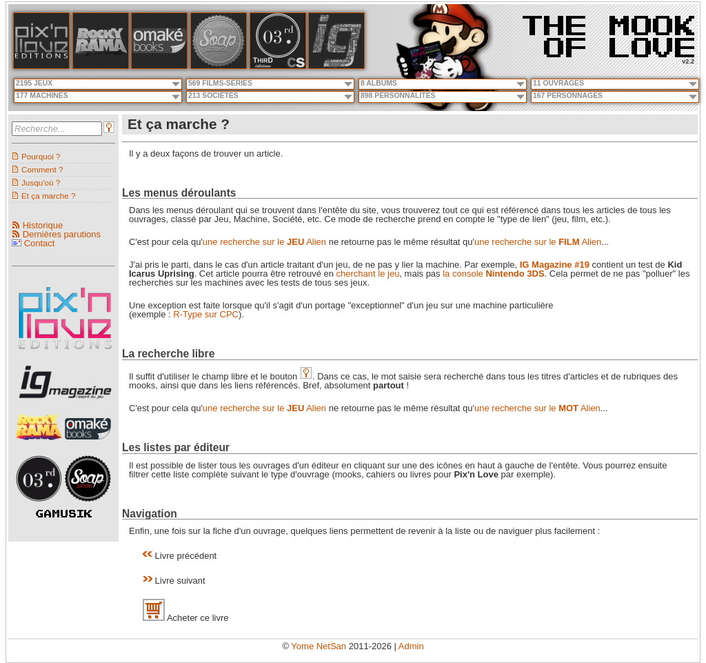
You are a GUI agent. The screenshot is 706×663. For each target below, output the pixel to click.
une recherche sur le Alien (264, 242)
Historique (43, 225)
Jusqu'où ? (40, 182)
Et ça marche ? (48, 195)
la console (493, 273)
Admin (411, 646)
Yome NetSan (318, 646)
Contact (39, 243)
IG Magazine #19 (554, 264)
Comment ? (42, 169)
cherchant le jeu (368, 273)
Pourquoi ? (41, 156)
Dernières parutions (62, 234)
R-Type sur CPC (206, 314)
